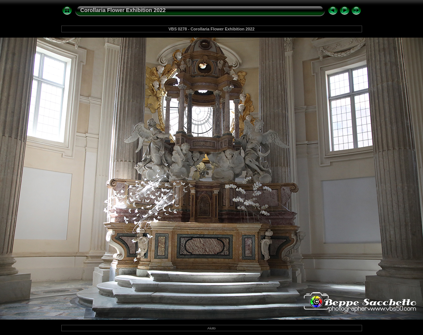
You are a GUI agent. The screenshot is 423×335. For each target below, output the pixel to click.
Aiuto (212, 328)
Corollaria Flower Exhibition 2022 (123, 10)
